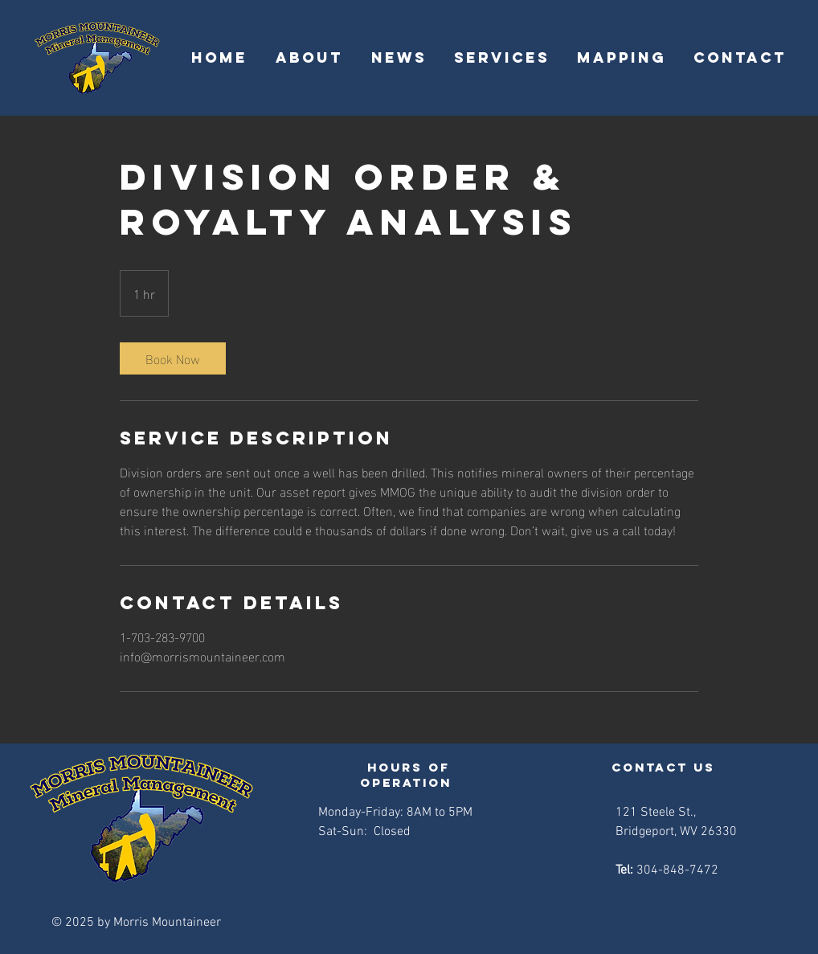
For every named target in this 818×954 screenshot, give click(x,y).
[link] (173, 358)
